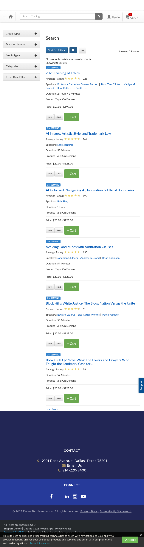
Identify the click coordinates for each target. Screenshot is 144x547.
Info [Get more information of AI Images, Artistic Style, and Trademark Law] (50, 173)
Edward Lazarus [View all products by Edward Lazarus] (66, 314)
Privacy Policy (89, 511)
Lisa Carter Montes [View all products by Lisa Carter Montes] (89, 314)
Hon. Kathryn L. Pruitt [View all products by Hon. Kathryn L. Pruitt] (69, 88)
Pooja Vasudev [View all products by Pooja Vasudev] (110, 314)
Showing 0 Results (128, 51)
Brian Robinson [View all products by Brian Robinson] (111, 257)
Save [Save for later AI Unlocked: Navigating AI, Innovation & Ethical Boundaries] (58, 230)
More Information (40, 543)
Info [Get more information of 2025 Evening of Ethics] (50, 116)
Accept (130, 539)
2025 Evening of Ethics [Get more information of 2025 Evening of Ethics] (63, 73)
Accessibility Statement (115, 511)
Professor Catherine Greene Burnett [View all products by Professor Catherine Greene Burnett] (77, 84)
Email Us (72, 465)
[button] (4, 16)
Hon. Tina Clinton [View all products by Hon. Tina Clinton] (111, 84)
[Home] (10, 16)
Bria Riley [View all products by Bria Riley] (62, 201)
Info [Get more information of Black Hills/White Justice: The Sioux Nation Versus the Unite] (50, 343)
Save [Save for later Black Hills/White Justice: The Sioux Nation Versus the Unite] (58, 343)
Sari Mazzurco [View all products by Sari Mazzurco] (65, 144)
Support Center (12, 528)
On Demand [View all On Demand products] (53, 68)
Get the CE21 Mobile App (38, 528)
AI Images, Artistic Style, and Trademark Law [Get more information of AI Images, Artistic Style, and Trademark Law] (78, 133)
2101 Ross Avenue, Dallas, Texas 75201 (72, 461)
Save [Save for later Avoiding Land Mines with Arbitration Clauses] (58, 286)
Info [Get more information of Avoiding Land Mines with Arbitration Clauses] (50, 286)
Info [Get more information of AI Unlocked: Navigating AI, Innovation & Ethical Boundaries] (50, 230)
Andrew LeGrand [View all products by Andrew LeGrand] (90, 257)
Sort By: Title (56, 50)
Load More (52, 409)
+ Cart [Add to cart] (71, 117)
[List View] (82, 50)
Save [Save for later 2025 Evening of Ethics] (58, 116)
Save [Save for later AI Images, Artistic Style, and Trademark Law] (58, 173)
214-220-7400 (72, 470)
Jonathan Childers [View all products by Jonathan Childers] (67, 257)
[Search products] (99, 16)
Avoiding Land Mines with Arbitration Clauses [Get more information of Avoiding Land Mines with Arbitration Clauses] (79, 247)
